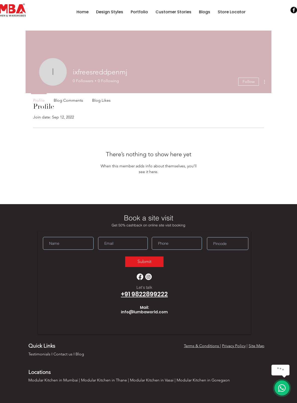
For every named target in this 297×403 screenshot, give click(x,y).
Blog (80, 354)
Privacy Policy (234, 345)
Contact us (62, 354)
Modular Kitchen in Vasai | (153, 380)
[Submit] (144, 261)
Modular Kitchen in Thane (104, 380)
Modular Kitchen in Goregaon (203, 380)
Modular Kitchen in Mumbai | (54, 380)
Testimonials (39, 354)
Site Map (256, 345)
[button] (109, 12)
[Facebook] (293, 10)
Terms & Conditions (202, 345)
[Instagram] (148, 277)
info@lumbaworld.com (144, 312)
